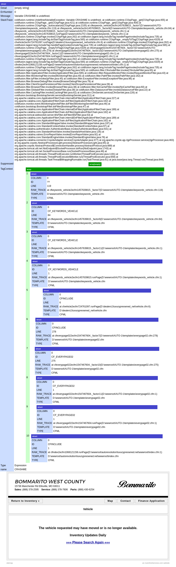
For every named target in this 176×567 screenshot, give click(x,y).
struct (3, 4)
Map (110, 501)
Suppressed (7, 163)
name (4, 469)
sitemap (10, 563)
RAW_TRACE (38, 190)
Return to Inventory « (25, 501)
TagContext (7, 168)
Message (5, 16)
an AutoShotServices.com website (155, 563)
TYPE (34, 198)
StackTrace (7, 20)
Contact (125, 501)
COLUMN (36, 178)
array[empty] (94, 164)
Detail (4, 8)
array (29, 169)
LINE (33, 186)
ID (32, 182)
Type (3, 465)
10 (27, 435)
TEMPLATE (37, 194)
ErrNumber (6, 12)
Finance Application (151, 501)
